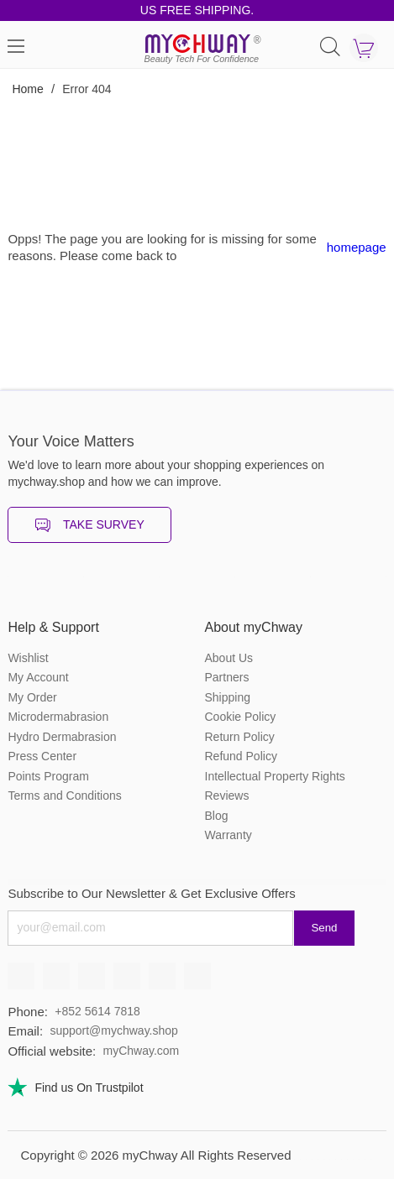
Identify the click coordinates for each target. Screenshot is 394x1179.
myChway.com (140, 1050)
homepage (356, 247)
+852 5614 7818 (97, 1011)
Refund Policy (241, 756)
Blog (217, 815)
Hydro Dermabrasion (62, 736)
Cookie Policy (240, 716)
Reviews (227, 795)
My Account (38, 677)
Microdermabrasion (58, 716)
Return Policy (240, 736)
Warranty (228, 835)
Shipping (228, 697)
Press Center (42, 756)
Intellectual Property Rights (275, 776)
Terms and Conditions (64, 795)
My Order (32, 697)
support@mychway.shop (113, 1030)
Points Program (48, 776)
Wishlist (28, 658)
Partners (227, 677)
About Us (229, 658)
